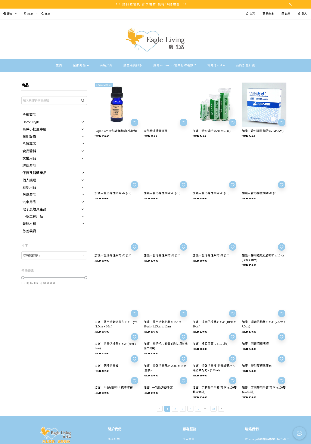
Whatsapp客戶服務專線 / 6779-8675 (267, 439)
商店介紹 (114, 439)
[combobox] (54, 255)
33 (213, 408)
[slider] (22, 277)
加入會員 (189, 439)
